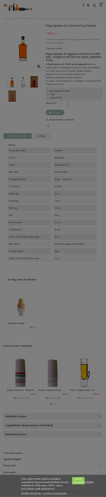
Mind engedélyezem (79, 480)
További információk (31, 493)
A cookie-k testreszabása (54, 493)
